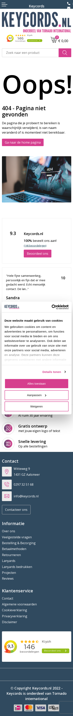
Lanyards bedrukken (17, 567)
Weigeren (36, 406)
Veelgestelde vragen (17, 537)
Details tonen (51, 372)
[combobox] (30, 52)
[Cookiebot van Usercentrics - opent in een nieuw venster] (52, 307)
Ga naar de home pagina (23, 142)
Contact (7, 598)
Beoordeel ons (37, 253)
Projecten (9, 572)
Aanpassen (36, 395)
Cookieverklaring (14, 610)
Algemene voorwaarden (19, 604)
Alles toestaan (36, 383)
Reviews (8, 578)
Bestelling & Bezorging (19, 543)
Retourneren (11, 555)
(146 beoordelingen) (35, 245)
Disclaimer (9, 622)
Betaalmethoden (14, 549)
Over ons (8, 531)
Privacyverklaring (14, 616)
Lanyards (8, 561)
